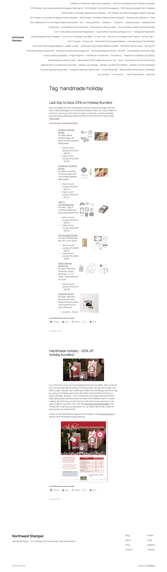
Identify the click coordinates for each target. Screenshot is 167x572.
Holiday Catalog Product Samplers (45, 36)
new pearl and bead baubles (96, 404)
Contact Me (53, 27)
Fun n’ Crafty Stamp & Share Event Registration (74, 31)
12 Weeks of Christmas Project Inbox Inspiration (90, 3)
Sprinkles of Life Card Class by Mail (140, 60)
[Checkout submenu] (111, 22)
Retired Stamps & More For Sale (61, 60)
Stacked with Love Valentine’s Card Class (59, 65)
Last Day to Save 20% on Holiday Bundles (80, 102)
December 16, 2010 (55, 331)
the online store (106, 414)
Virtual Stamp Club (109, 69)
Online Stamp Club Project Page (141, 50)
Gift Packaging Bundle (68, 235)
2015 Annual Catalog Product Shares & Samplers (134, 3)
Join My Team (147, 36)
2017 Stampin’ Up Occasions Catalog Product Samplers (54, 17)
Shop (120, 60)
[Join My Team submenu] (154, 36)
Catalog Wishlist (93, 22)
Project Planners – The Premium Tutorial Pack (89, 55)
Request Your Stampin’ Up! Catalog (139, 55)
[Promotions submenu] (121, 55)
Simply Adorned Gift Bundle (65, 264)
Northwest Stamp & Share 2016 (40, 50)
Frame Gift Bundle (66, 294)
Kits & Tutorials (74, 41)
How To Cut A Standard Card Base (77, 36)
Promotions (116, 55)
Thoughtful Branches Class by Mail (84, 69)
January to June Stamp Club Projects (123, 36)
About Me (150, 74)
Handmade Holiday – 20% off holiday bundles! (71, 353)
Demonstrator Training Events (103, 27)
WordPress (151, 566)
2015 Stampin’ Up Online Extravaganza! (102, 8)
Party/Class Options (135, 74)
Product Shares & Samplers (55, 55)
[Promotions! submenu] (124, 74)
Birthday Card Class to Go (138, 17)
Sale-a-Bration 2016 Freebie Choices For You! (96, 60)
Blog (153, 17)
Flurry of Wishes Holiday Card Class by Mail (136, 27)
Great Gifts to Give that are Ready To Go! (114, 31)
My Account (88, 41)
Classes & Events (132, 22)
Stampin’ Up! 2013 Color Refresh (114, 65)
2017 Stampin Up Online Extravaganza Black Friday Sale (131, 13)
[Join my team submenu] (110, 74)
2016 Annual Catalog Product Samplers (138, 8)
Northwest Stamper (18, 39)
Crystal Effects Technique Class (74, 27)
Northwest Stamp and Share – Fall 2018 (108, 50)
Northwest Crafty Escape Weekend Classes (99, 46)
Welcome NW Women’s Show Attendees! (137, 69)
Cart (82, 22)
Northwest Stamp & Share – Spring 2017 (138, 46)
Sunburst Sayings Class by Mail (53, 69)
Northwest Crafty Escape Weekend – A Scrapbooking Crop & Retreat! (125, 41)
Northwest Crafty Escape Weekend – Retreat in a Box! (56, 46)
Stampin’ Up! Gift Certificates (142, 65)
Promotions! (118, 74)
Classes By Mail (148, 22)
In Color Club (99, 36)
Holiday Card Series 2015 (144, 31)
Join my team (103, 74)
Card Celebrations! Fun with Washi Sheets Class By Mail (54, 22)
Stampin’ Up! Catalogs (88, 65)
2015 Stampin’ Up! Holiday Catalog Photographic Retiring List (57, 8)
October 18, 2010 (54, 499)
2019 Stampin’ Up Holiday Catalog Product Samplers (102, 17)
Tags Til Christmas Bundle (66, 203)
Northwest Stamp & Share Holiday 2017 (72, 50)
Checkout (106, 22)
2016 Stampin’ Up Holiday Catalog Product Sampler (83, 13)
